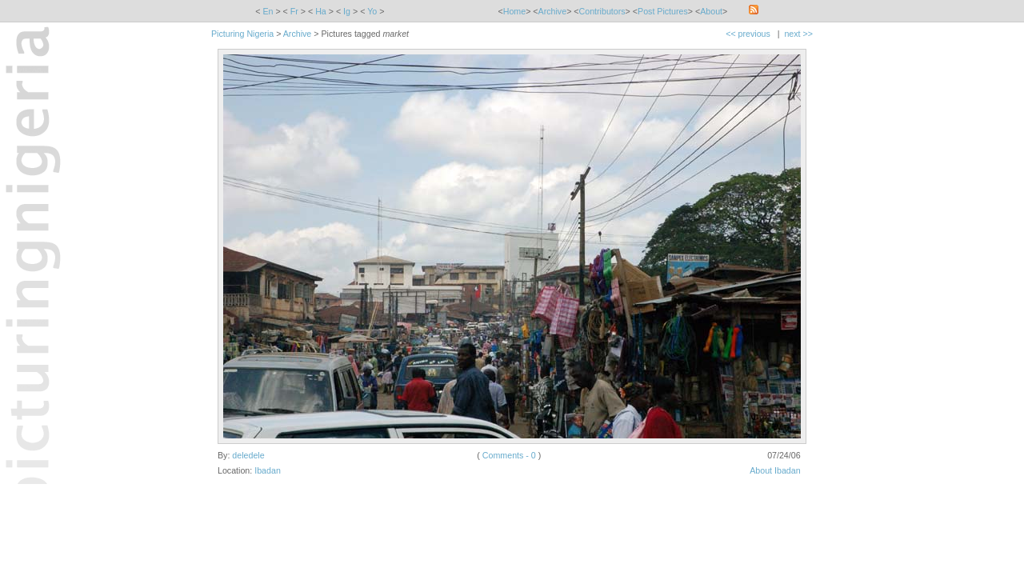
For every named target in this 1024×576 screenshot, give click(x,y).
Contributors (602, 11)
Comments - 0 (509, 455)
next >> (798, 33)
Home (514, 11)
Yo (372, 11)
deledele (248, 455)
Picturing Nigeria (242, 33)
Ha (320, 11)
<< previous (748, 33)
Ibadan (267, 470)
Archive (552, 11)
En (267, 11)
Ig (346, 11)
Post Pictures (663, 11)
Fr (294, 11)
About (711, 11)
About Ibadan (775, 470)
